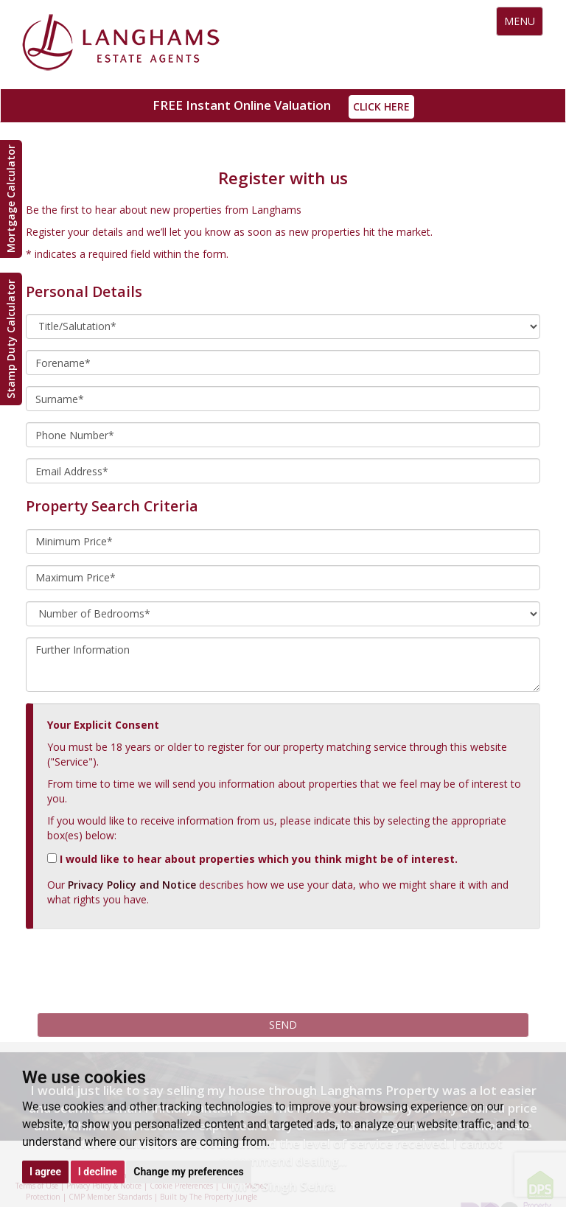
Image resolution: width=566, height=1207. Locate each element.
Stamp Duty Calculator (11, 339)
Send (283, 1025)
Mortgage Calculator (11, 199)
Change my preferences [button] (188, 1172)
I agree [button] (45, 1172)
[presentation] (134, 969)
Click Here (381, 106)
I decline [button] (97, 1172)
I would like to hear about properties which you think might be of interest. (252, 859)
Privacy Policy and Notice (132, 885)
